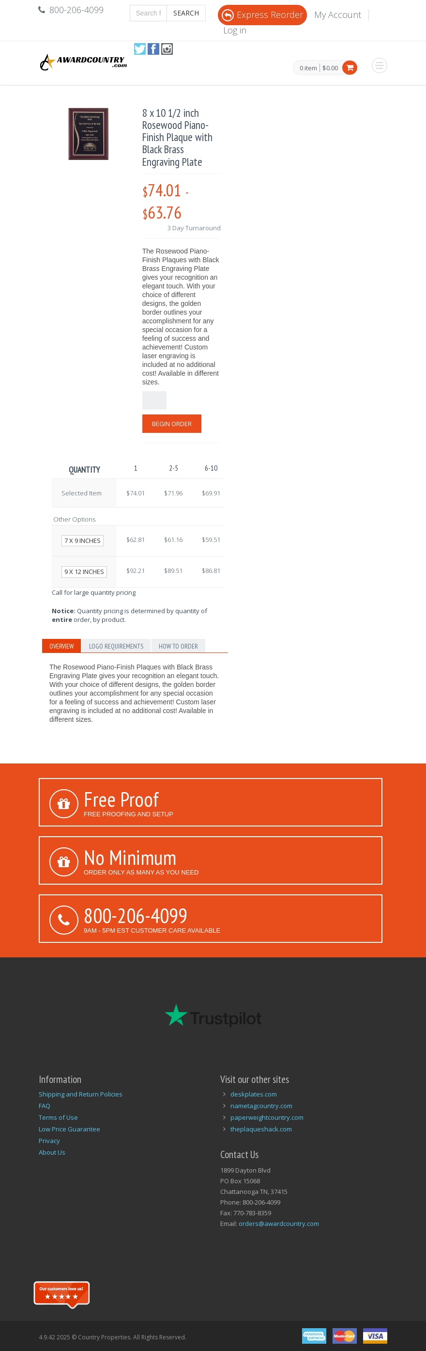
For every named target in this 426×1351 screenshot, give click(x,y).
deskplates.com (253, 1094)
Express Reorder (262, 14)
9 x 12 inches (84, 571)
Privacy (49, 1140)
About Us (52, 1152)
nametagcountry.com (261, 1105)
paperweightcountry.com (267, 1117)
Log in (234, 30)
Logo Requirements (116, 646)
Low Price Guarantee (69, 1129)
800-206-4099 (135, 915)
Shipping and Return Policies (80, 1094)
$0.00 (330, 68)
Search (186, 12)
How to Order (178, 646)
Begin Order (172, 423)
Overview (61, 646)
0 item (308, 68)
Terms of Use (58, 1117)
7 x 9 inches (82, 540)
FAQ (44, 1105)
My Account (337, 14)
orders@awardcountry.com (279, 1223)
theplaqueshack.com (261, 1129)
